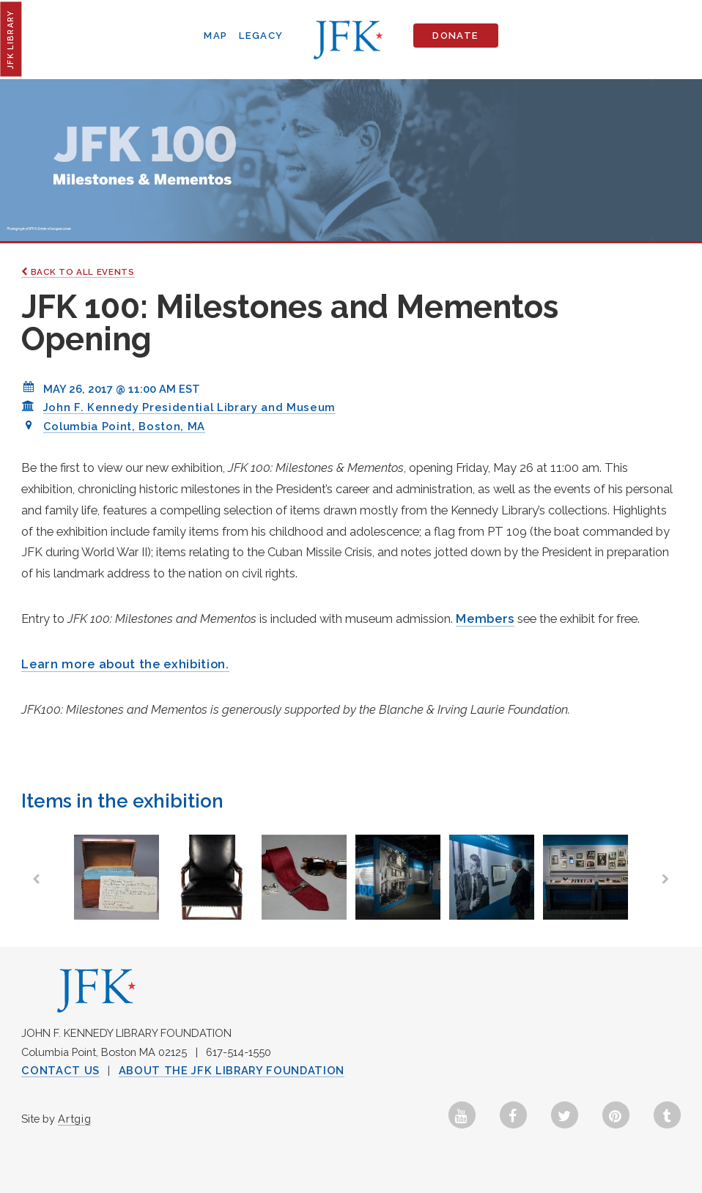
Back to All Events (77, 272)
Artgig (74, 1118)
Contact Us (60, 1070)
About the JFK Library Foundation (231, 1070)
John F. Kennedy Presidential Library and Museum (189, 407)
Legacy (261, 35)
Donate (455, 35)
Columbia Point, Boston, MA (124, 426)
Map (215, 35)
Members (485, 618)
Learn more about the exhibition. (125, 664)
